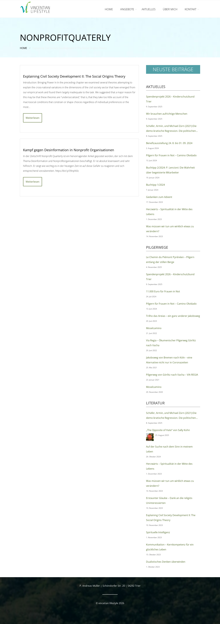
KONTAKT (190, 9)
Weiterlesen (32, 118)
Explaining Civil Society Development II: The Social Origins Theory (74, 76)
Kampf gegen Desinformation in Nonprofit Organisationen (68, 150)
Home (23, 48)
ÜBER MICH (170, 9)
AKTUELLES (149, 9)
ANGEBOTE (127, 9)
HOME (109, 9)
